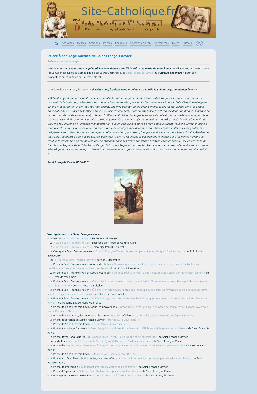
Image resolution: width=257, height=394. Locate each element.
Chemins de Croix (140, 43)
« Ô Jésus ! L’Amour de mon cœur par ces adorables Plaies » (155, 358)
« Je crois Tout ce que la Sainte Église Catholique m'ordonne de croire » (109, 341)
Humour (187, 43)
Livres (175, 43)
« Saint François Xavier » (76, 238)
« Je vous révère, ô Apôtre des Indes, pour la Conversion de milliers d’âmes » (158, 273)
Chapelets (121, 43)
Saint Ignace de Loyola (139, 73)
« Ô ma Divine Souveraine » (108, 324)
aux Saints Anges (69, 61)
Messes (81, 43)
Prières (107, 43)
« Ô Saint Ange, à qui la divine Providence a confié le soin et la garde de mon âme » (136, 328)
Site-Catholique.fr (128, 12)
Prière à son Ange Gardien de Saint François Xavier (89, 56)
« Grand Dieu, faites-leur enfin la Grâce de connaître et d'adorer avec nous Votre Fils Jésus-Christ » (127, 309)
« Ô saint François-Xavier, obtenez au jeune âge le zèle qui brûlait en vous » (139, 251)
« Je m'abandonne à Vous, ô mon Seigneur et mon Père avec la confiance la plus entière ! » (129, 345)
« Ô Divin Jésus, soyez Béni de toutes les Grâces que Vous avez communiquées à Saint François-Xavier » (127, 301)
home (56, 43)
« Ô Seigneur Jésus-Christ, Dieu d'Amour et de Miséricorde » (122, 337)
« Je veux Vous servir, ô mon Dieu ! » (113, 354)
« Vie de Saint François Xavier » (72, 243)
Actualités (68, 43)
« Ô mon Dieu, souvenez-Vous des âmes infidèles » (164, 315)
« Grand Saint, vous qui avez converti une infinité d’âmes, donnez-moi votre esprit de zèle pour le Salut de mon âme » (127, 283)
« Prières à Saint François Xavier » (75, 260)
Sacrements (162, 43)
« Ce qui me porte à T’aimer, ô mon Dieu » (119, 375)
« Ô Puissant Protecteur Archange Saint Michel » (108, 367)
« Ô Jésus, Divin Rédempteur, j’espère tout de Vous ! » (109, 371)
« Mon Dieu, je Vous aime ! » (123, 320)
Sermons (94, 43)
